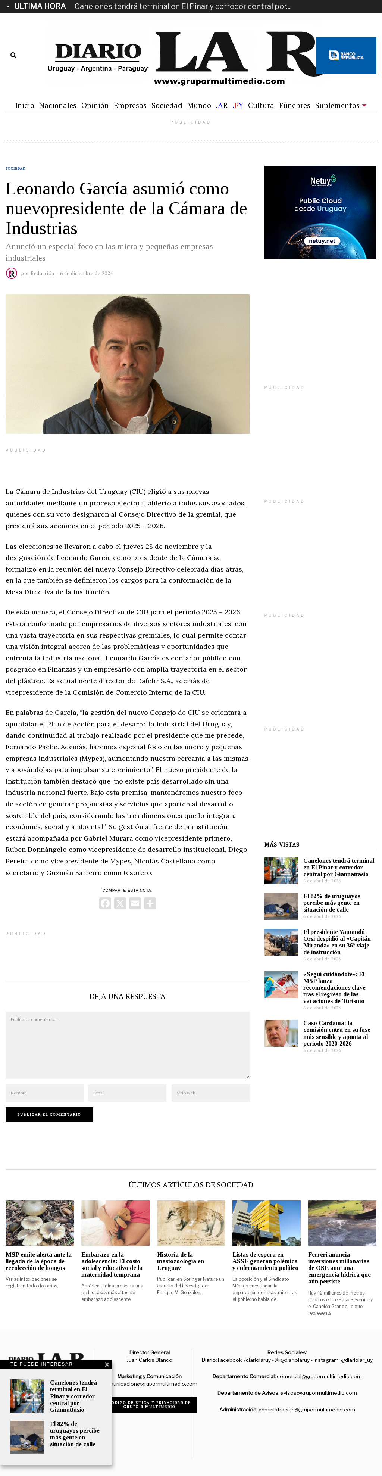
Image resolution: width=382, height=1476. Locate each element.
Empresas (130, 105)
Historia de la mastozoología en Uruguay (180, 1261)
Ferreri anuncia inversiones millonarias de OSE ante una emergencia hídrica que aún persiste (339, 1268)
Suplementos (337, 105)
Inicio (24, 105)
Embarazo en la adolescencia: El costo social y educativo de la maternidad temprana (112, 1264)
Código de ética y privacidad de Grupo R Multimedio (150, 1404)
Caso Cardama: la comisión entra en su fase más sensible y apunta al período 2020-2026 (336, 1033)
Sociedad (166, 105)
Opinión (95, 105)
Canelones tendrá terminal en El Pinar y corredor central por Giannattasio (338, 867)
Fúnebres (294, 105)
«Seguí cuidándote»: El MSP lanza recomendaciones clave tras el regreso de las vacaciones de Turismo (334, 988)
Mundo (199, 105)
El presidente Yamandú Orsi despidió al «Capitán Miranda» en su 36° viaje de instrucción (337, 942)
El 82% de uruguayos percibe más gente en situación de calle (331, 903)
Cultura (261, 105)
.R (222, 105)
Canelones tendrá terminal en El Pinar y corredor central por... (183, 6)
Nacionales (57, 105)
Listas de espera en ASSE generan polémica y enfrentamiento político (265, 1261)
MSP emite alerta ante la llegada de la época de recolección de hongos (39, 1261)
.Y (237, 105)
